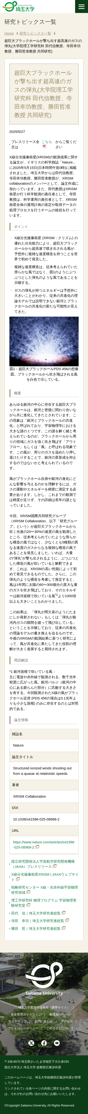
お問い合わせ (43, 1021)
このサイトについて (60, 1028)
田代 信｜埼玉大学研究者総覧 (36, 913)
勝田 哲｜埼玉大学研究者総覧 (36, 928)
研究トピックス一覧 (35, 33)
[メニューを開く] (81, 6)
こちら (47, 142)
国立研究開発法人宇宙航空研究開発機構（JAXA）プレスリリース (43, 864)
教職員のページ (60, 1014)
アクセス (67, 1021)
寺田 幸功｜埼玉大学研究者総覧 (37, 921)
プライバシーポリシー (23, 1028)
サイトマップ (17, 1021)
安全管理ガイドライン (26, 1014)
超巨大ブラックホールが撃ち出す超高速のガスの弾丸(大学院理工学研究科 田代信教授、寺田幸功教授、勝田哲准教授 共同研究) (43, 46)
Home (9, 33)
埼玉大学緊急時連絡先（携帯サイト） (44, 1007)
